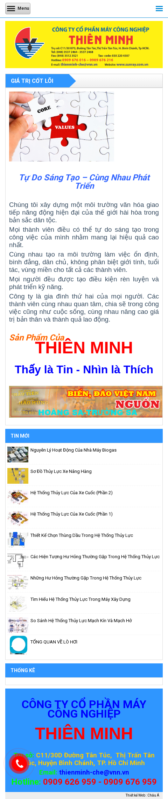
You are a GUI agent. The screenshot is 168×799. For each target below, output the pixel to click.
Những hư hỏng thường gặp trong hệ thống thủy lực (85, 578)
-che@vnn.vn (109, 772)
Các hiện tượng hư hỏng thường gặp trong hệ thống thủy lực (95, 556)
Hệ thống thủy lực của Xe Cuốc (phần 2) (71, 492)
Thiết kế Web (135, 795)
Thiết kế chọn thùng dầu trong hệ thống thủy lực (81, 535)
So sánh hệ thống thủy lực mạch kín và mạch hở (81, 620)
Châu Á (153, 795)
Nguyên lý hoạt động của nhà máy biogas (73, 450)
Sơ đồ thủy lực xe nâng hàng (61, 471)
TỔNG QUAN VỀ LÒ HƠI (53, 642)
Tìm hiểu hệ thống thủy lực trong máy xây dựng (80, 599)
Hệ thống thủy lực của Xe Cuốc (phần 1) (71, 514)
